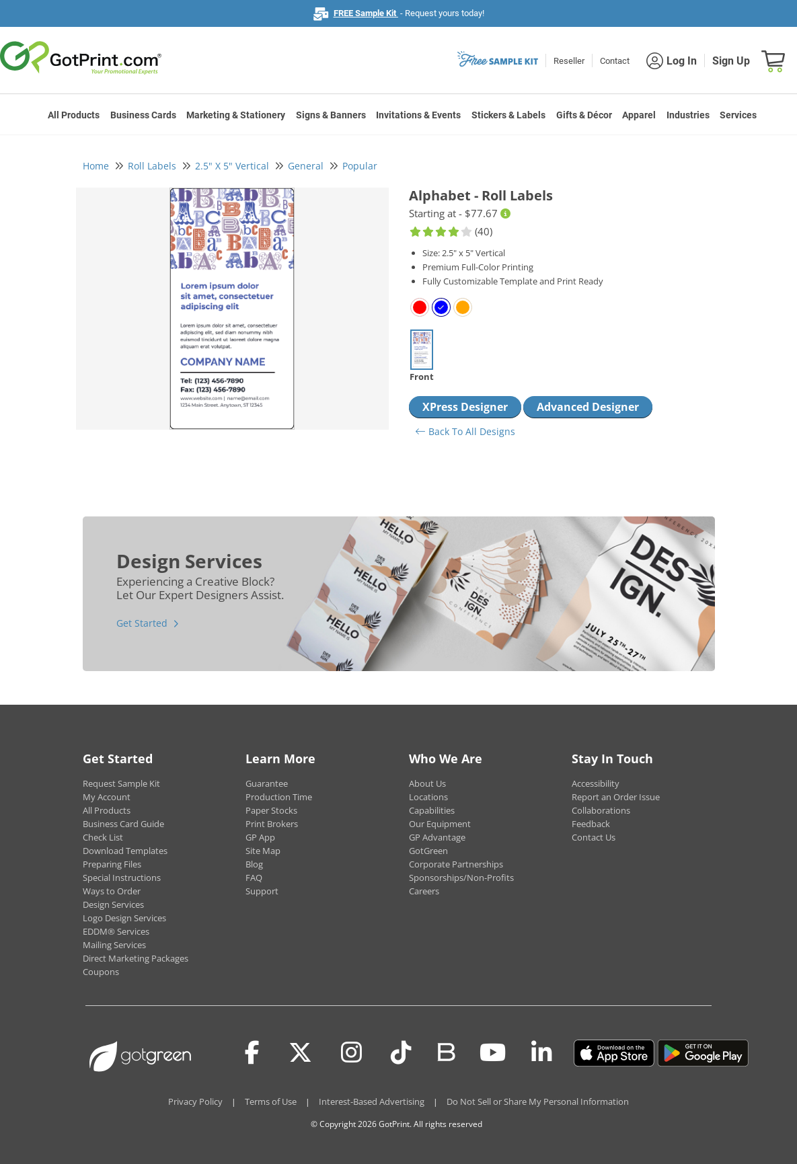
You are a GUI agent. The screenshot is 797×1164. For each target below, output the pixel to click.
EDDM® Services (116, 931)
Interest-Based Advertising (371, 1101)
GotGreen (428, 851)
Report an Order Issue (616, 797)
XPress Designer (465, 406)
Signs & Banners (331, 115)
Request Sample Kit (121, 783)
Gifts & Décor (584, 115)
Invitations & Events (418, 115)
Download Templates (125, 851)
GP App (260, 837)
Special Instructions (122, 877)
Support (261, 891)
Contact (615, 61)
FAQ (253, 877)
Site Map (262, 851)
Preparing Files (112, 864)
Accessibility (595, 783)
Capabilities (432, 810)
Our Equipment (440, 824)
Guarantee (266, 783)
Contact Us (593, 837)
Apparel (639, 115)
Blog (254, 864)
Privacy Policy (195, 1101)
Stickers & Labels (508, 115)
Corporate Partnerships (456, 864)
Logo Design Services (124, 918)
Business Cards (143, 115)
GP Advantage (437, 837)
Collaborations (601, 810)
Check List (103, 837)
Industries (688, 115)
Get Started (141, 623)
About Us (427, 783)
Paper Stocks (271, 810)
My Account (106, 797)
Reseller (569, 61)
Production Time (278, 797)
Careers (424, 891)
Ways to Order (112, 891)
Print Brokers (271, 824)
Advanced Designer (588, 406)
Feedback (591, 824)
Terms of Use (271, 1101)
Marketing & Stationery (235, 115)
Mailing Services (114, 945)
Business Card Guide (123, 824)
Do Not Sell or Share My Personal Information (538, 1101)
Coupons (101, 972)
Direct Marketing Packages (135, 958)
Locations (428, 797)
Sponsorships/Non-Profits (461, 877)
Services (738, 115)
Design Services (113, 904)
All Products (74, 115)
